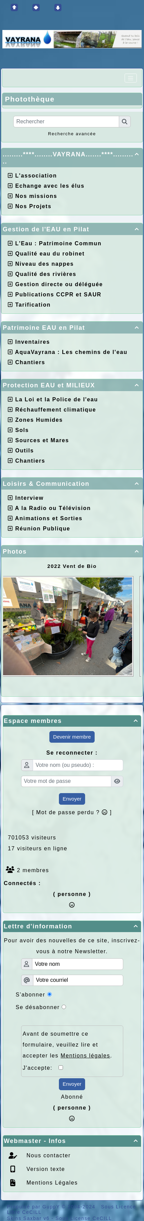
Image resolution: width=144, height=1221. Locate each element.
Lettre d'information (72, 926)
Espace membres (72, 720)
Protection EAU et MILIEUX (72, 385)
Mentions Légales (51, 1183)
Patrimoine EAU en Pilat (72, 327)
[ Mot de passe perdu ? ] (72, 812)
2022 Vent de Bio (72, 566)
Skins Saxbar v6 (28, 1218)
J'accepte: (41, 1068)
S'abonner (30, 995)
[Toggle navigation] (131, 78)
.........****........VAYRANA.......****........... (72, 158)
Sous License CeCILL (83, 1218)
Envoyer (72, 799)
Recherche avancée (72, 133)
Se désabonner (38, 1007)
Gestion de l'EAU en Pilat (72, 229)
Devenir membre (72, 737)
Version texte (45, 1169)
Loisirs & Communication (72, 483)
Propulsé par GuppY (34, 1206)
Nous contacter (48, 1155)
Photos (72, 551)
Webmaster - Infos (72, 1141)
